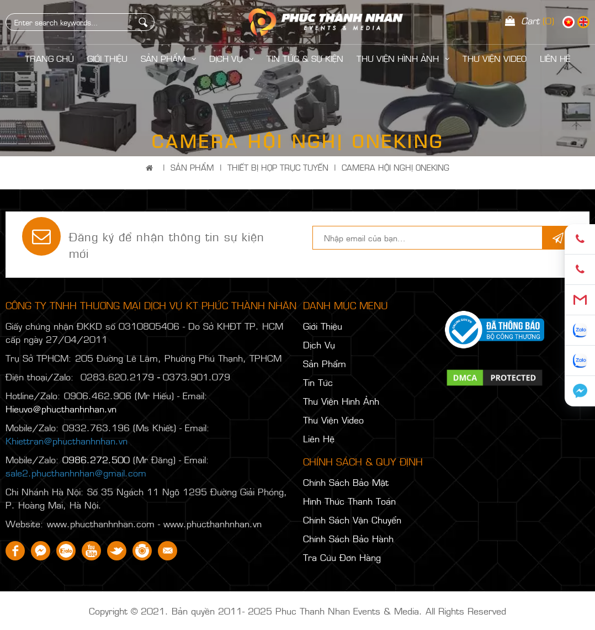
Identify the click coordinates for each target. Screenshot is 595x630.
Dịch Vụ (231, 57)
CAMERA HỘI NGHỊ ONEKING (395, 167)
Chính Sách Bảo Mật (346, 482)
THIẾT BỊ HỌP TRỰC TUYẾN (277, 167)
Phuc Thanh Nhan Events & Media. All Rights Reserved (390, 611)
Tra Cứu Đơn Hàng (342, 557)
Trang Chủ (49, 57)
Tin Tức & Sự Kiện (305, 57)
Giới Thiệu (107, 57)
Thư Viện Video (495, 57)
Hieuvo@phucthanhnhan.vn (61, 409)
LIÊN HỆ (555, 57)
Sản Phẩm (168, 57)
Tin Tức (318, 382)
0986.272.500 (96, 459)
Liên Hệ (318, 438)
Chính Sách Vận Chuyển (352, 519)
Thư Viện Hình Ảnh (403, 57)
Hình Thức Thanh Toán (349, 501)
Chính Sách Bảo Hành (348, 538)
